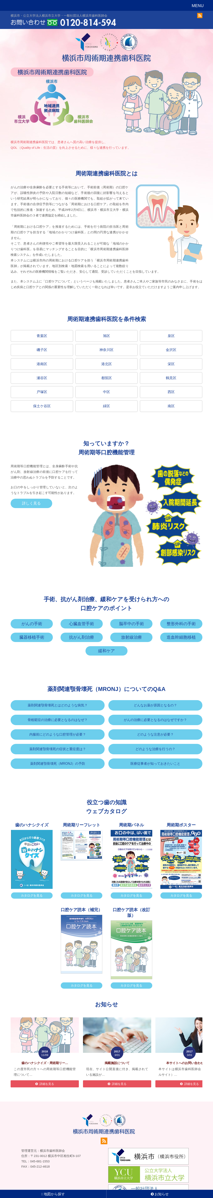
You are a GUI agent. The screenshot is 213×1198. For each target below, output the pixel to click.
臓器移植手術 (31, 596)
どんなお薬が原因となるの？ (155, 664)
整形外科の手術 (181, 582)
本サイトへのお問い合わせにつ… (189, 1022)
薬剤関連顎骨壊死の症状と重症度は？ (57, 708)
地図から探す (53, 1194)
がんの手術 (31, 582)
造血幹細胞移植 (181, 596)
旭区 (106, 332)
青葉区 (42, 332)
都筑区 (107, 378)
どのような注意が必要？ (155, 693)
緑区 (106, 409)
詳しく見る (31, 501)
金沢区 (171, 347)
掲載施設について (117, 1022)
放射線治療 (131, 596)
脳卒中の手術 (131, 582)
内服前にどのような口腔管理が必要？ (57, 693)
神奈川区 (106, 347)
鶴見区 (171, 378)
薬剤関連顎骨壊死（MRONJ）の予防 (57, 722)
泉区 (171, 332)
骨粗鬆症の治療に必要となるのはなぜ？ (58, 678)
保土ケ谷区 (42, 409)
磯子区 (42, 347)
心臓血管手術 (81, 582)
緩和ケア (106, 609)
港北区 (107, 362)
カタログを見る (32, 854)
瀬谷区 (42, 378)
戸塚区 (42, 393)
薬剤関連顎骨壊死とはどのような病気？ (58, 664)
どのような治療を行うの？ (155, 708)
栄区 (171, 362)
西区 (171, 393)
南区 (171, 409)
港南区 (42, 362)
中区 (106, 393)
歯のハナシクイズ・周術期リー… (44, 1022)
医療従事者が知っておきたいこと (155, 722)
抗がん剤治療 (81, 596)
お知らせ (160, 1194)
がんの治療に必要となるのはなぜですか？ (155, 678)
